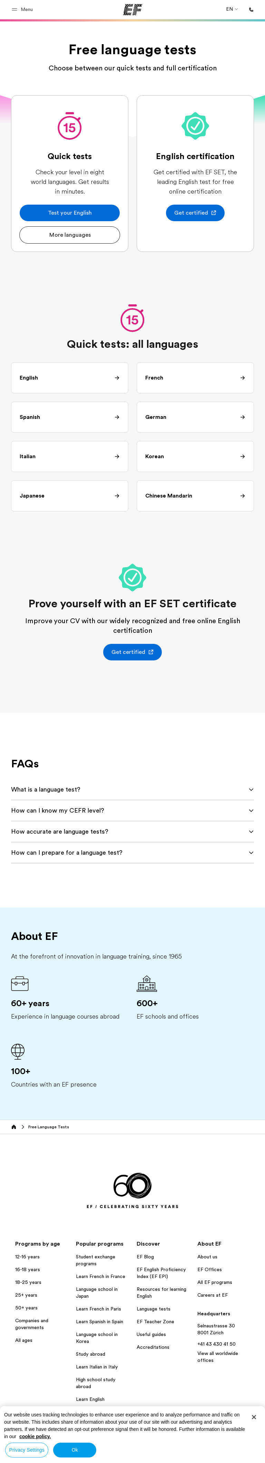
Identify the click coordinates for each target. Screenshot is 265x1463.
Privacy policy (148, 1444)
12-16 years (27, 1256)
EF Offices (209, 1269)
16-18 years (27, 1269)
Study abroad (90, 1354)
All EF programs (214, 1282)
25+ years (26, 1295)
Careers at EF (212, 1295)
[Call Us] (251, 9)
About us (207, 1256)
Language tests (153, 1309)
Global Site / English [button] (27, 1447)
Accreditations (153, 1347)
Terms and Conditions (194, 1444)
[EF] (132, 9)
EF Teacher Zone (155, 1321)
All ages (23, 1340)
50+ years (26, 1307)
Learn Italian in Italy (97, 1366)
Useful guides (151, 1334)
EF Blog (145, 1256)
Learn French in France (100, 1276)
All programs (90, 1412)
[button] (23, 9)
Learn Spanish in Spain (99, 1321)
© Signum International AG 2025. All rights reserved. (203, 1455)
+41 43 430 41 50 (216, 1344)
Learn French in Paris (98, 1309)
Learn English (90, 1399)
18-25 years (28, 1282)
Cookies (235, 1444)
